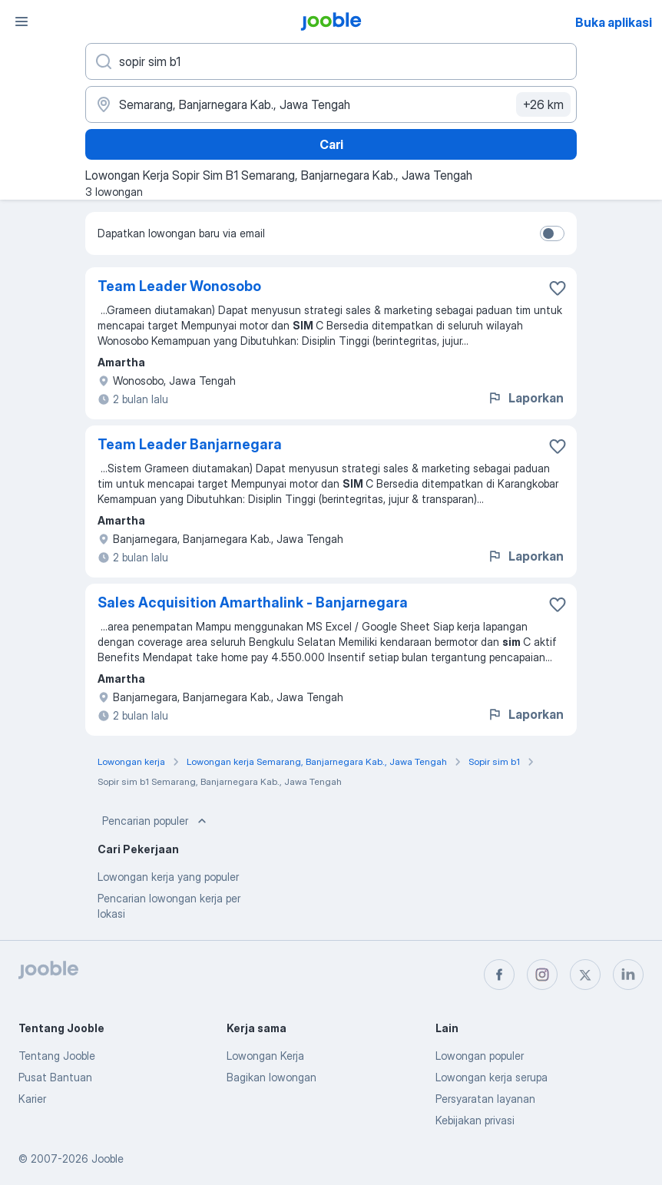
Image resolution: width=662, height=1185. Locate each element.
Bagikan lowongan (271, 1077)
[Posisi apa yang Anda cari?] (331, 61)
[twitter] (585, 974)
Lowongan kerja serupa (491, 1077)
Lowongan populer (479, 1055)
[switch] (552, 233)
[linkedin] (628, 974)
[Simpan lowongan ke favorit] (557, 288)
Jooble (107, 1158)
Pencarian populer (156, 821)
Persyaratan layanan (485, 1098)
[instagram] (542, 974)
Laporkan (525, 397)
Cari (331, 144)
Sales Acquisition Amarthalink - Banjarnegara (253, 602)
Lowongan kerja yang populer (168, 876)
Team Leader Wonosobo (179, 286)
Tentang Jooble (56, 1055)
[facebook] (499, 974)
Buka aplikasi (613, 22)
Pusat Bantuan (55, 1077)
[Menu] (21, 21)
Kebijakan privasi (475, 1120)
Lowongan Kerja (265, 1055)
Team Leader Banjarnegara (190, 444)
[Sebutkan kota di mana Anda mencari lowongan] (331, 104)
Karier (32, 1098)
